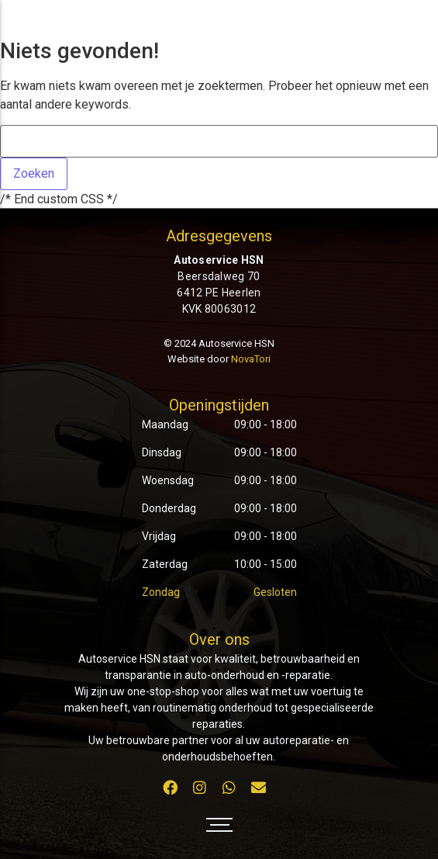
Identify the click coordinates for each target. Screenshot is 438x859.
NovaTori (251, 359)
